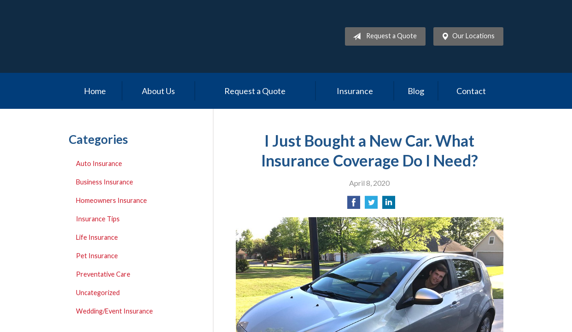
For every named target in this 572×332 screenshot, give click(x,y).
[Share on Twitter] (371, 205)
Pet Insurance (97, 256)
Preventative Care (103, 274)
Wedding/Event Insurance (114, 311)
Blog (416, 91)
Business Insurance (104, 182)
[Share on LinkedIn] (388, 205)
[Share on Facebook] (353, 205)
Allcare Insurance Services (149, 36)
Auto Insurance (99, 163)
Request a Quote (383, 36)
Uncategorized (98, 292)
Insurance (355, 91)
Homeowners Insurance (111, 200)
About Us (158, 91)
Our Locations (466, 36)
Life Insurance (97, 237)
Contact (471, 91)
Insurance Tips (98, 219)
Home (95, 91)
